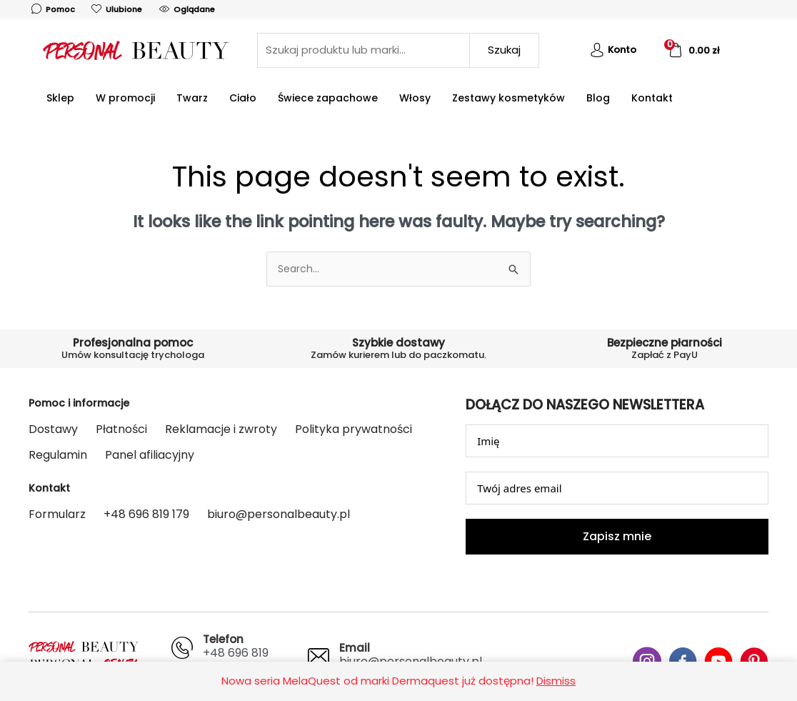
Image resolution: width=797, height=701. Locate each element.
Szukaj (504, 49)
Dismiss (556, 680)
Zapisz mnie (617, 537)
